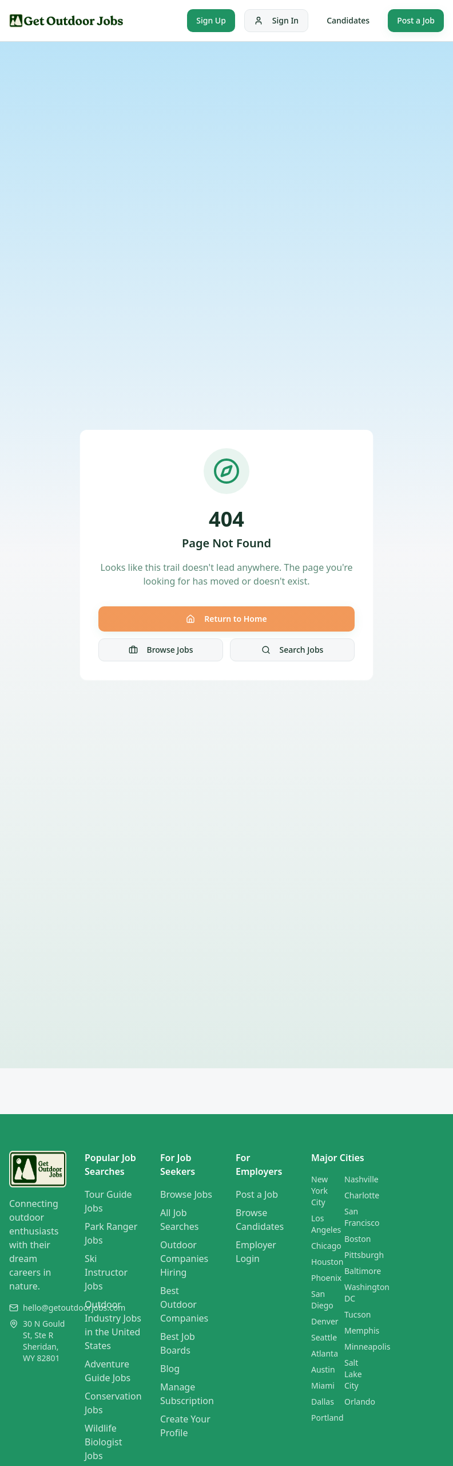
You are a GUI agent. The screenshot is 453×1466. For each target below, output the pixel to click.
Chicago (326, 1245)
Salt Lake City (353, 1374)
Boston (357, 1238)
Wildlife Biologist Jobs (103, 1442)
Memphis (361, 1330)
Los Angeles (326, 1224)
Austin (323, 1369)
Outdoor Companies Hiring (184, 1258)
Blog (170, 1368)
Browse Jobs (161, 649)
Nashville (361, 1179)
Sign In (276, 20)
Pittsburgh (364, 1254)
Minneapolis (367, 1346)
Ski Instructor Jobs (106, 1272)
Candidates (348, 20)
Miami (323, 1385)
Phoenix (326, 1277)
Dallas (322, 1401)
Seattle (324, 1337)
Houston (327, 1261)
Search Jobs (292, 649)
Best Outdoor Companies (184, 1304)
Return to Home (226, 618)
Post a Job (416, 20)
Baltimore (362, 1270)
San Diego (322, 1299)
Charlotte (361, 1195)
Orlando (359, 1401)
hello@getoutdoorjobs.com (74, 1307)
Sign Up (211, 20)
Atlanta (324, 1353)
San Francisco (362, 1217)
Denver (325, 1321)
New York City (319, 1191)
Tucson (357, 1314)
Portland (327, 1417)
